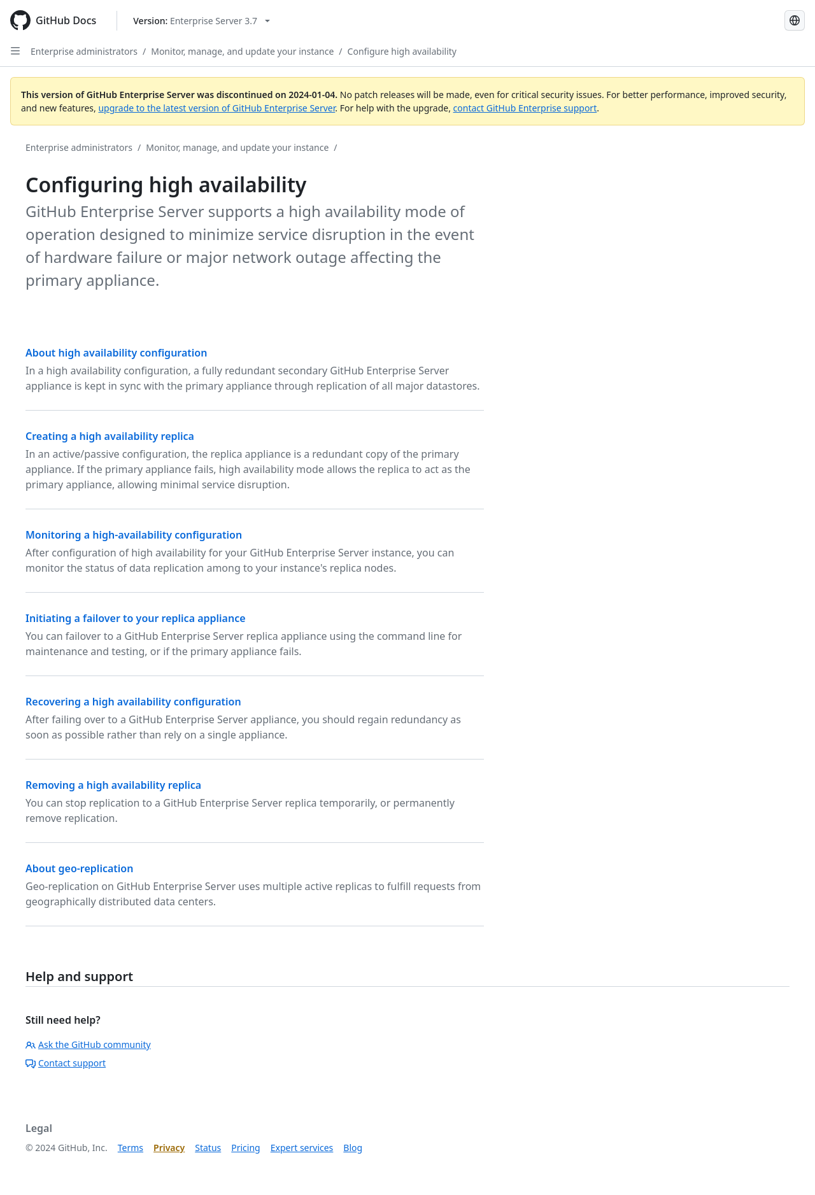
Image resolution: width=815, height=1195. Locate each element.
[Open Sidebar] (15, 51)
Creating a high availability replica (109, 436)
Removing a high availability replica (113, 785)
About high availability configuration (116, 353)
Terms (130, 1148)
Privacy (169, 1148)
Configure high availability (402, 51)
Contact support (65, 1063)
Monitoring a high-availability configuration (133, 535)
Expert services (302, 1148)
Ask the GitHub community (88, 1044)
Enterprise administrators (84, 51)
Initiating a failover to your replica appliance (135, 618)
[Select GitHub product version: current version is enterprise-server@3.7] (201, 21)
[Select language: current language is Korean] (794, 20)
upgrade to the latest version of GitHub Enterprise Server (216, 108)
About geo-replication (79, 868)
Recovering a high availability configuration (133, 702)
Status (208, 1148)
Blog (352, 1148)
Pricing (245, 1148)
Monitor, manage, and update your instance (242, 51)
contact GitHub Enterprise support (525, 108)
